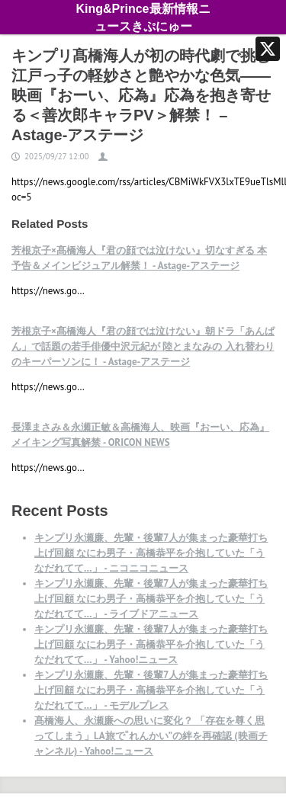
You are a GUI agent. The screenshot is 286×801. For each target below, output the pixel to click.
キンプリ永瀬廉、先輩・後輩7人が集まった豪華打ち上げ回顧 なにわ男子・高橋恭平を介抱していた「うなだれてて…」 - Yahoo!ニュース (151, 644)
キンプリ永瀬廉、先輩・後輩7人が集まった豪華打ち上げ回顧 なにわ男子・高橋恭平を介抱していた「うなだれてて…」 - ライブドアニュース (151, 598)
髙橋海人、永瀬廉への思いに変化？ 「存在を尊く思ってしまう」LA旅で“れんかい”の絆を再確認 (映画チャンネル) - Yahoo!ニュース (151, 736)
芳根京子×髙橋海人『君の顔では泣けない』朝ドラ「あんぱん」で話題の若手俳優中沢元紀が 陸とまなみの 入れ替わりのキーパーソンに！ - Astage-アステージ (143, 346)
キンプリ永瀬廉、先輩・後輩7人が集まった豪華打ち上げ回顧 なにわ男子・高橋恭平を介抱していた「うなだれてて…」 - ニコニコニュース (151, 553)
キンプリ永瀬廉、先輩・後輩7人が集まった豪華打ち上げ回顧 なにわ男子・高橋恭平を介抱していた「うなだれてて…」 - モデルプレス (151, 690)
